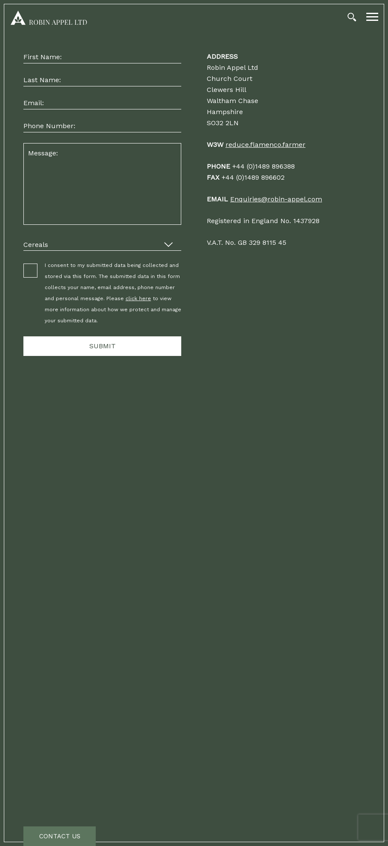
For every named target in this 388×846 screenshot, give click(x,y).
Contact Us (59, 836)
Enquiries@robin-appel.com (276, 199)
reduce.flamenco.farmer (265, 145)
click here (138, 298)
